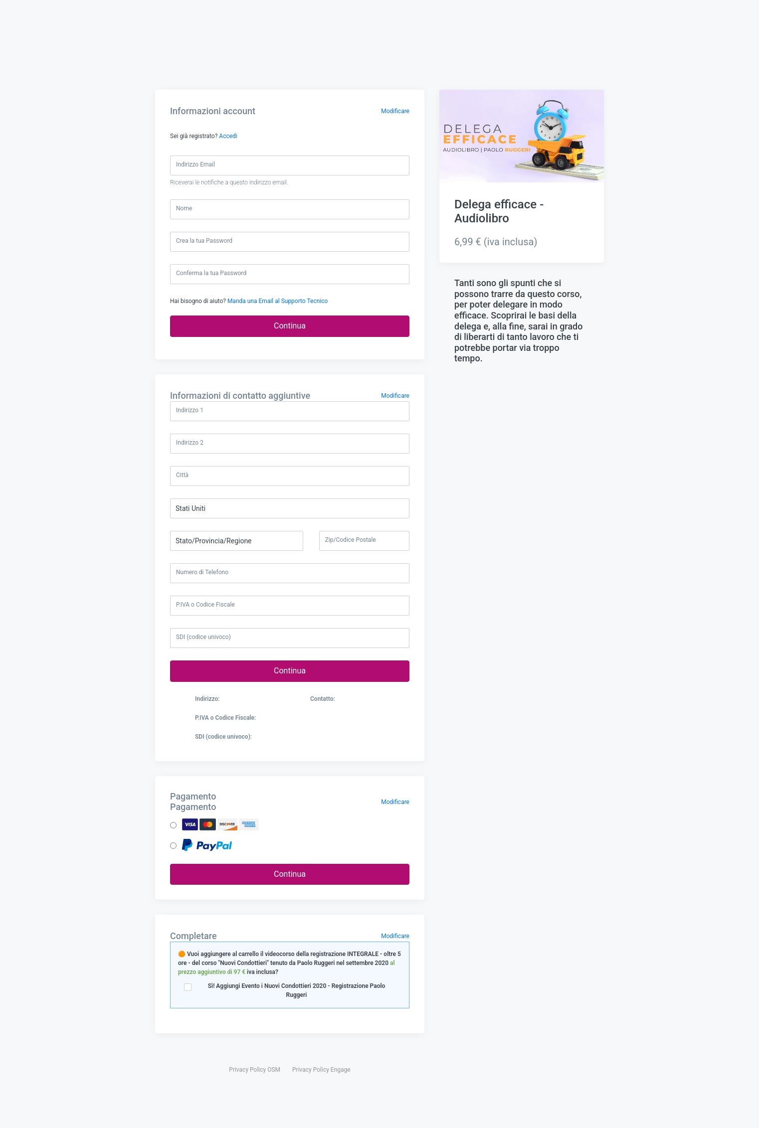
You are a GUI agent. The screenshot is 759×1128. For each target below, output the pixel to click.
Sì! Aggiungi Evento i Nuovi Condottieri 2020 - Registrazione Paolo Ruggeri (289, 988)
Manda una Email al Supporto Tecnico (277, 301)
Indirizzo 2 (189, 442)
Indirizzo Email (195, 164)
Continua (290, 325)
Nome (184, 208)
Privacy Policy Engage (321, 1062)
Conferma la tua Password (211, 273)
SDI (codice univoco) (203, 637)
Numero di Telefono (202, 572)
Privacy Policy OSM (254, 1062)
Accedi (228, 136)
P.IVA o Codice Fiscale (205, 604)
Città (182, 475)
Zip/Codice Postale (350, 539)
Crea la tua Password (204, 240)
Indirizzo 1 (189, 410)
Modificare (395, 111)
